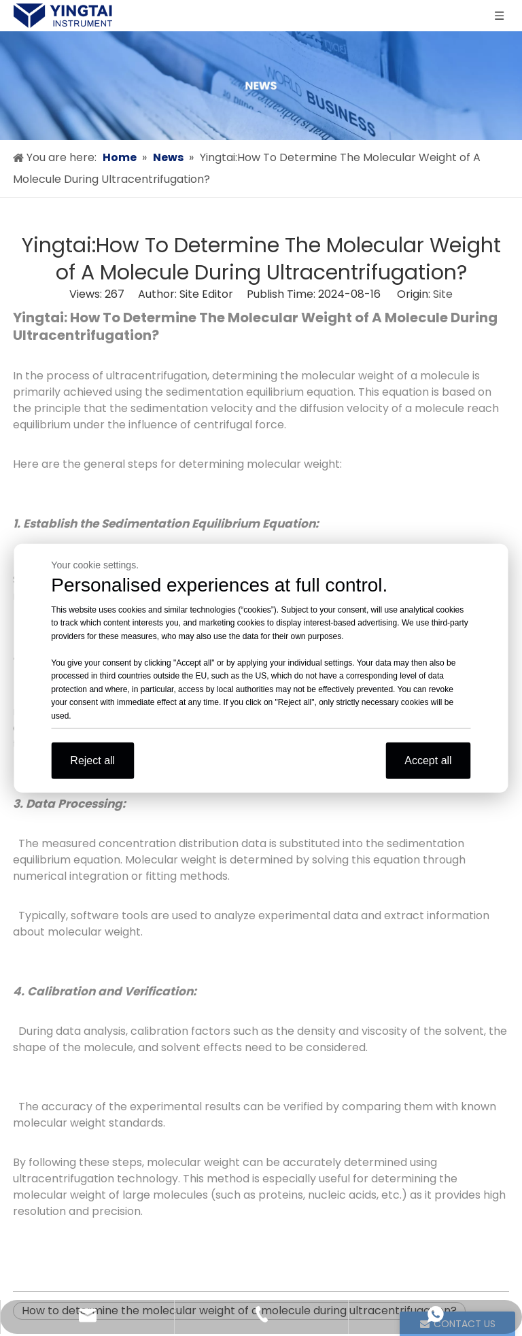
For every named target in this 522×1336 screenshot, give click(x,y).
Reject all (92, 760)
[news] (261, 85)
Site (443, 294)
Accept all (427, 760)
